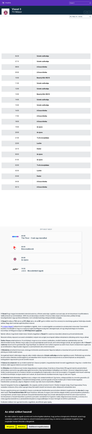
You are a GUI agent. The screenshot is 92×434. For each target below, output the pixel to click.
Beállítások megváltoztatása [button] (39, 427)
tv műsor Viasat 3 (7, 326)
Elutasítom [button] (21, 427)
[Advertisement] (46, 36)
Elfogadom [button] (10, 427)
